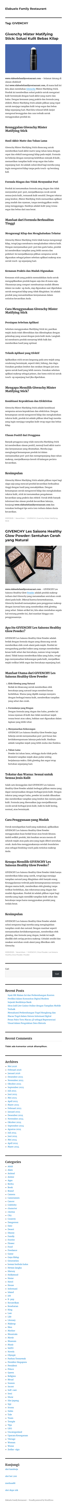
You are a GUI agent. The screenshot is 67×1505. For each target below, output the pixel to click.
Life (9, 1316)
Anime (11, 1177)
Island (11, 1292)
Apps (10, 1180)
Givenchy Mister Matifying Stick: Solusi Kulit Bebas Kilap (31, 36)
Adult (10, 1166)
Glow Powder (42, 952)
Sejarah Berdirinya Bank (19, 1002)
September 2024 (16, 1125)
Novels (11, 1351)
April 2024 (13, 1143)
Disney (11, 1233)
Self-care (12, 1390)
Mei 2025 (12, 1098)
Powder (30, 592)
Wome (11, 1446)
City (10, 1215)
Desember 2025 (15, 1077)
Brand (11, 1191)
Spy (9, 1404)
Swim (10, 1411)
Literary (11, 1320)
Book (10, 1187)
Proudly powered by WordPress (41, 1500)
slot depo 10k (11, 1490)
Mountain (12, 1334)
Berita (11, 1184)
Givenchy (30, 89)
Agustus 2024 (14, 1129)
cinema (11, 1212)
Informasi (12, 1288)
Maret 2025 (13, 1105)
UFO (10, 1428)
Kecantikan (20, 518)
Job (9, 1295)
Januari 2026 (14, 1073)
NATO (10, 1348)
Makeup (12, 1323)
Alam (10, 1170)
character (12, 1208)
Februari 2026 (15, 1070)
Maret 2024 (13, 1146)
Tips (10, 1425)
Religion (12, 1376)
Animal (11, 1173)
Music (10, 1344)
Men (10, 1327)
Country (12, 1219)
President (12, 1365)
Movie (11, 1337)
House (11, 1285)
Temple (11, 1421)
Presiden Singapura (17, 1362)
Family (11, 1236)
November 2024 (15, 1118)
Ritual (10, 1379)
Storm (11, 1407)
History (11, 1271)
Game (10, 1254)
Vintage (11, 1439)
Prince (11, 1369)
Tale (10, 1414)
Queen (11, 1372)
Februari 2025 (14, 1108)
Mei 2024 (12, 1139)
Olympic (12, 1355)
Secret (11, 1386)
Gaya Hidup (13, 1257)
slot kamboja (11, 1469)
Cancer (11, 1201)
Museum (12, 1341)
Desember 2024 (15, 1115)
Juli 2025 (12, 1091)
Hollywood (13, 1274)
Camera (11, 1194)
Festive (11, 1240)
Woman (11, 1442)
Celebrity (12, 1205)
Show (10, 1397)
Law (10, 1313)
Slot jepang (13, 1400)
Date (10, 1226)
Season (11, 1383)
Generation (13, 1261)
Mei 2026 (12, 1066)
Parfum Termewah (17, 1358)
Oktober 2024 (14, 1122)
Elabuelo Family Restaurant (25, 8)
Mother (11, 1330)
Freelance (12, 1250)
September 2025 (16, 1087)
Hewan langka (15, 1268)
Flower (11, 1243)
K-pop (11, 1299)
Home (11, 1278)
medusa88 (10, 1483)
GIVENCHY (31, 518)
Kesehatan (13, 1306)
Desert (11, 1229)
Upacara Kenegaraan (18, 1435)
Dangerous (13, 1222)
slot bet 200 (11, 1476)
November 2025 (15, 1080)
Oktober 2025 (14, 1084)
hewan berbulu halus (18, 1264)
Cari (7, 969)
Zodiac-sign (14, 1449)
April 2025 (13, 1101)
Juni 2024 (12, 1136)
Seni (10, 1393)
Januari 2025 (14, 1111)
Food (10, 1247)
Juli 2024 (12, 1132)
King (10, 1309)
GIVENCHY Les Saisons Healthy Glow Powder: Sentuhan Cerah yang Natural (33, 535)
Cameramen (14, 1198)
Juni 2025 (12, 1094)
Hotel (10, 1281)
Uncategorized (15, 1432)
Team (10, 1418)
